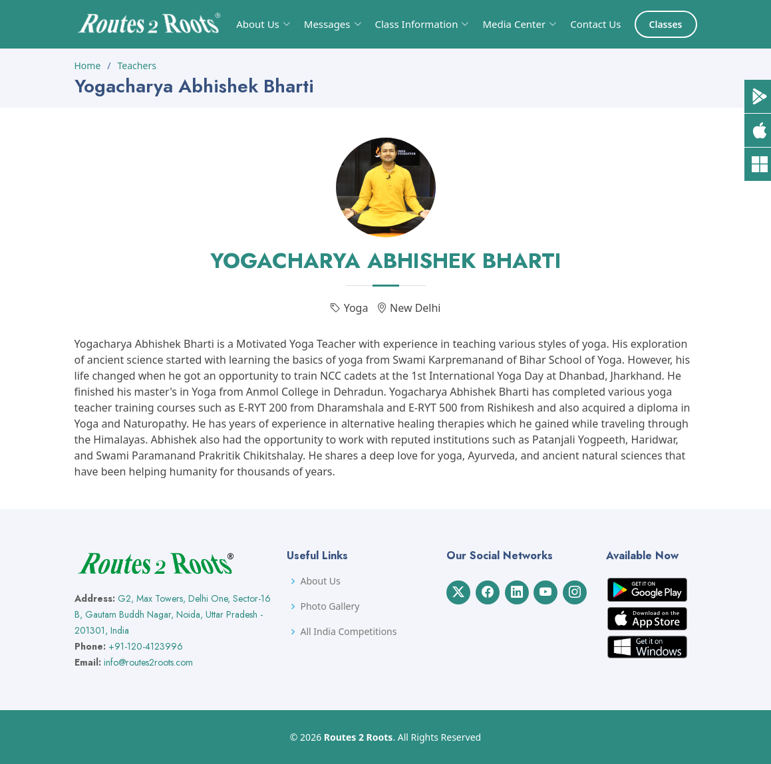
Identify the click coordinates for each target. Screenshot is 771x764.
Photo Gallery (329, 606)
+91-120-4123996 (145, 646)
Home (88, 65)
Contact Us (595, 24)
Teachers (137, 65)
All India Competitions (348, 631)
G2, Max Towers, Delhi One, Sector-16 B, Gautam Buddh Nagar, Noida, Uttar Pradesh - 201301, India (173, 614)
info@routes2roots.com (148, 662)
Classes (666, 24)
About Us (320, 581)
